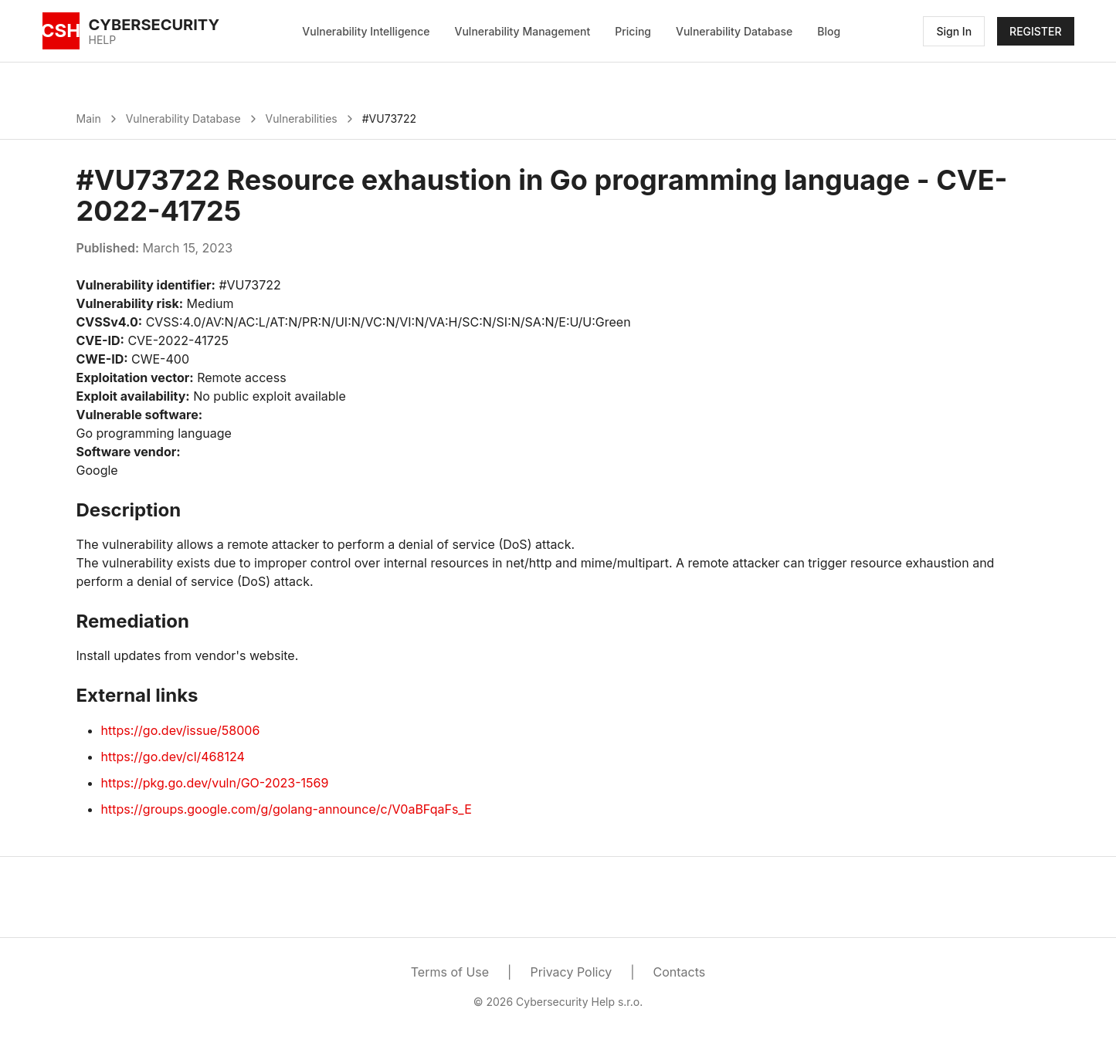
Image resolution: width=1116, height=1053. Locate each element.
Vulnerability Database (734, 31)
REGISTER (1035, 31)
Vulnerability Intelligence (365, 31)
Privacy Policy (571, 972)
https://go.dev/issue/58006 (180, 730)
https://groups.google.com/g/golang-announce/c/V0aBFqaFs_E (286, 809)
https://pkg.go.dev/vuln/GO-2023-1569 (215, 783)
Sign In (954, 31)
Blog (828, 31)
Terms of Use (450, 972)
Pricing (633, 31)
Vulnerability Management (523, 31)
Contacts (679, 972)
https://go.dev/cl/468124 (173, 756)
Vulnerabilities (302, 118)
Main (88, 118)
